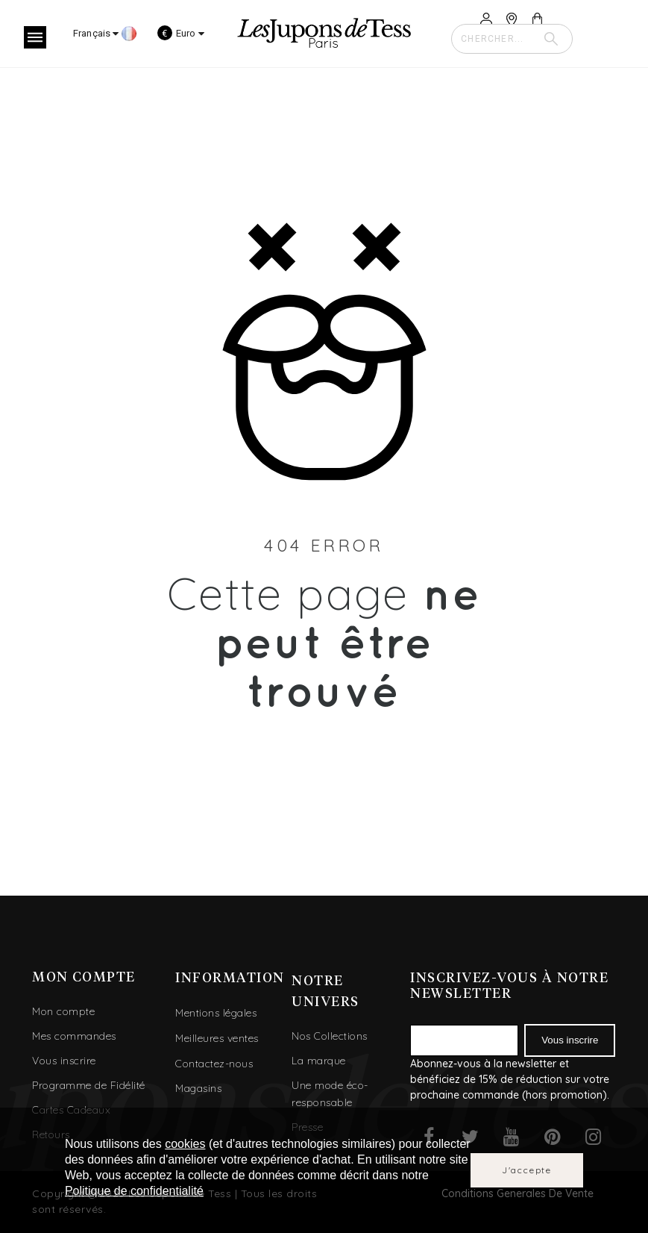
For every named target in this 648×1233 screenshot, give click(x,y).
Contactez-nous (214, 1063)
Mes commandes (74, 1036)
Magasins (198, 1088)
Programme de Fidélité (88, 1085)
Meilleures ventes (217, 1038)
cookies (185, 1143)
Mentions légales (216, 1013)
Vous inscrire (64, 1060)
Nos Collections (330, 1036)
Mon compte (63, 1011)
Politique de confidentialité (134, 1190)
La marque (319, 1060)
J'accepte (527, 1170)
